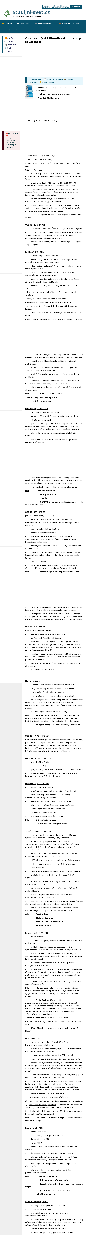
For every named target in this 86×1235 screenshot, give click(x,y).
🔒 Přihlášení (7, 23)
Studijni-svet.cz (31, 12)
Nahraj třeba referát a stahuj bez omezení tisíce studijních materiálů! (12, 140)
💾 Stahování (10, 44)
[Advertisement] (55, 60)
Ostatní (21, 29)
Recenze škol (7, 30)
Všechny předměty (23, 23)
